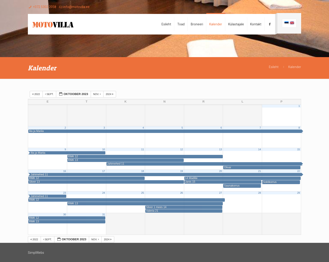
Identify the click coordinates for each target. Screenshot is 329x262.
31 (103, 214)
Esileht (274, 67)
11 (142, 149)
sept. (49, 94)
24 (103, 192)
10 (103, 149)
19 (181, 171)
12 (181, 149)
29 (298, 192)
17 (103, 171)
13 (220, 149)
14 (259, 149)
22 (298, 171)
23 (64, 192)
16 (64, 171)
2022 (36, 94)
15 (298, 149)
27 (220, 192)
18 (142, 171)
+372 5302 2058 (44, 7)
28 (259, 192)
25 (142, 192)
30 (64, 214)
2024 (110, 94)
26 (181, 192)
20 (220, 171)
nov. (97, 94)
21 (259, 171)
